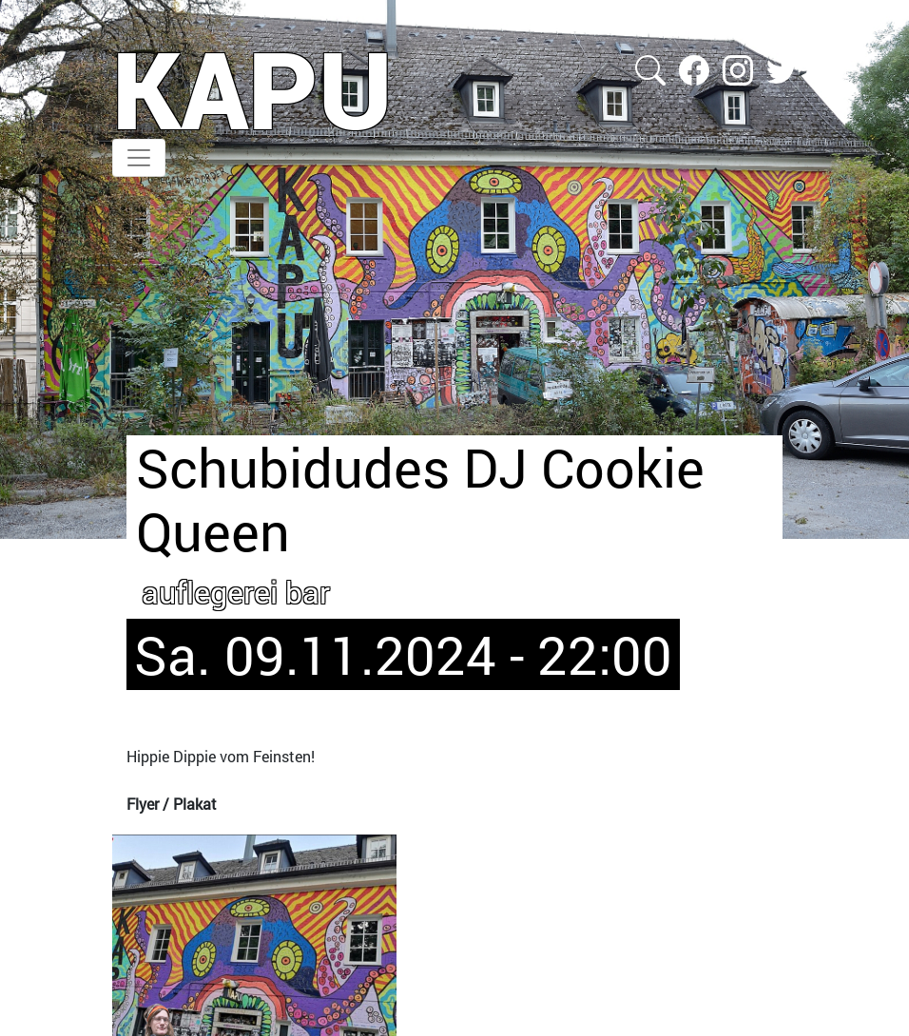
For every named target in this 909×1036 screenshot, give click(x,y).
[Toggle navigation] (138, 158)
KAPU (252, 88)
